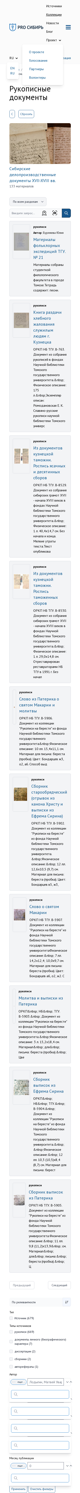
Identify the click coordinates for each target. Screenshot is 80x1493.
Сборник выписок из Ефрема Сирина (48, 1085)
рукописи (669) (24, 1332)
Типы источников (20, 1326)
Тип (11, 1312)
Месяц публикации (21, 1458)
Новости (52, 23)
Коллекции (54, 14)
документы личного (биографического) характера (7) (40, 1342)
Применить (18, 1489)
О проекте (36, 52)
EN (12, 68)
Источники (54, 6)
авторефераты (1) (26, 1367)
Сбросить (26, 114)
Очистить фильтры (41, 1489)
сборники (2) (23, 1359)
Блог (49, 31)
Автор (13, 1374)
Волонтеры (37, 77)
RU (12, 73)
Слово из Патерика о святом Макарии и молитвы (39, 705)
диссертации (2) (25, 1351)
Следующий (59, 1285)
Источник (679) (24, 1318)
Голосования (38, 60)
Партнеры (36, 69)
